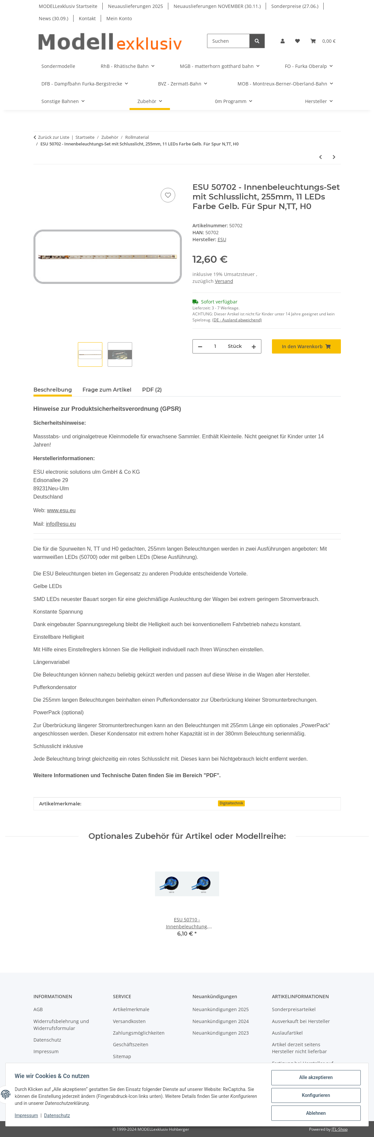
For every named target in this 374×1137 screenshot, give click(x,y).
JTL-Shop (339, 1129)
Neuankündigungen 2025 (220, 1009)
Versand (224, 281)
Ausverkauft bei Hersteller (301, 1021)
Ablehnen (314, 1113)
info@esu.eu (61, 524)
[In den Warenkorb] (38, 179)
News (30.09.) (53, 18)
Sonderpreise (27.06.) (294, 6)
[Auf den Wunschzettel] (168, 195)
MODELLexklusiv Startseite (68, 6)
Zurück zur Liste (53, 137)
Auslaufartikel (287, 1033)
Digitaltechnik (231, 803)
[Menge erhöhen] (253, 346)
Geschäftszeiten (130, 1044)
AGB (38, 1009)
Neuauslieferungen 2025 (135, 6)
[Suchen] (228, 41)
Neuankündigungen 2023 (220, 1033)
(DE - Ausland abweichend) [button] (237, 320)
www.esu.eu (61, 510)
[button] (282, 40)
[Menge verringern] (200, 346)
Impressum (27, 1116)
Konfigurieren (314, 1096)
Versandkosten (129, 1021)
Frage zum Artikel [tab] (107, 390)
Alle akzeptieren (314, 1079)
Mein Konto (119, 18)
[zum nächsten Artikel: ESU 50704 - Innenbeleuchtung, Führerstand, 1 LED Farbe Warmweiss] (334, 157)
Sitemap (122, 1056)
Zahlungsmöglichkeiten (139, 1033)
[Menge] (215, 346)
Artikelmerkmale (131, 1009)
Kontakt (87, 18)
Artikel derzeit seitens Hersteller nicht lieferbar (299, 1048)
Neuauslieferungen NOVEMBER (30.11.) (217, 6)
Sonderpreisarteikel (294, 1009)
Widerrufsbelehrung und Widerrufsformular (61, 1024)
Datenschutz (59, 1116)
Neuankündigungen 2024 (220, 1021)
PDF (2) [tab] (152, 390)
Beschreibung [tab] (52, 390)
